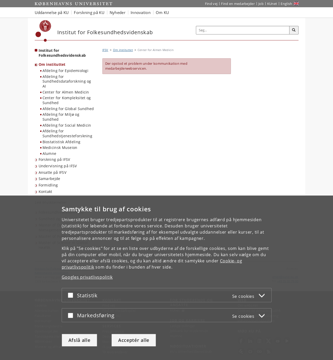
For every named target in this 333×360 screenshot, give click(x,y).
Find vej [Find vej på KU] (211, 3)
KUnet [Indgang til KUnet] (272, 3)
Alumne (49, 153)
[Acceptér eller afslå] (72, 295)
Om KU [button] (162, 12)
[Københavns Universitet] (43, 31)
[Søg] (294, 30)
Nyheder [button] (117, 12)
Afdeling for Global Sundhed (68, 108)
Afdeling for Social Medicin (66, 125)
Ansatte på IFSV (53, 172)
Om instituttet (52, 64)
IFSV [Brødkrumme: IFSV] (105, 50)
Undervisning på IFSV (58, 165)
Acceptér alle (133, 340)
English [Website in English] (286, 3)
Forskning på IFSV (54, 159)
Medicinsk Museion (59, 147)
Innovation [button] (141, 12)
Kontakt (45, 191)
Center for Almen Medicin (65, 92)
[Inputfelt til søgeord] (243, 30)
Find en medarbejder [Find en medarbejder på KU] (238, 3)
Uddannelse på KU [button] (52, 12)
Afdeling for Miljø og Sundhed (60, 117)
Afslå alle (79, 340)
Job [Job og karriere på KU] (261, 3)
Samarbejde (49, 178)
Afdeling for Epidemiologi (65, 70)
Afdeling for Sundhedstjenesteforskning (67, 133)
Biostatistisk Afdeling (61, 141)
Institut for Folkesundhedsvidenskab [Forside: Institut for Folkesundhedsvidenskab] (62, 53)
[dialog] (166, 278)
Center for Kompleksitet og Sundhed (66, 100)
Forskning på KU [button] (89, 12)
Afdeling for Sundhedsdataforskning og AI (66, 81)
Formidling (48, 185)
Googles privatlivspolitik (87, 277)
